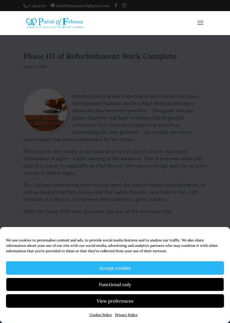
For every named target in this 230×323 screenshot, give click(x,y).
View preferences (115, 301)
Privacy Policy (126, 315)
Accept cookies (115, 268)
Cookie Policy (101, 315)
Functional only (115, 284)
